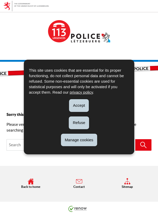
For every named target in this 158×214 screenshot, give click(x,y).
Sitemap (127, 183)
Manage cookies (79, 139)
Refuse (79, 122)
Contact (79, 183)
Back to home (30, 183)
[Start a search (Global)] (143, 145)
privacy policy (81, 92)
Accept (79, 105)
